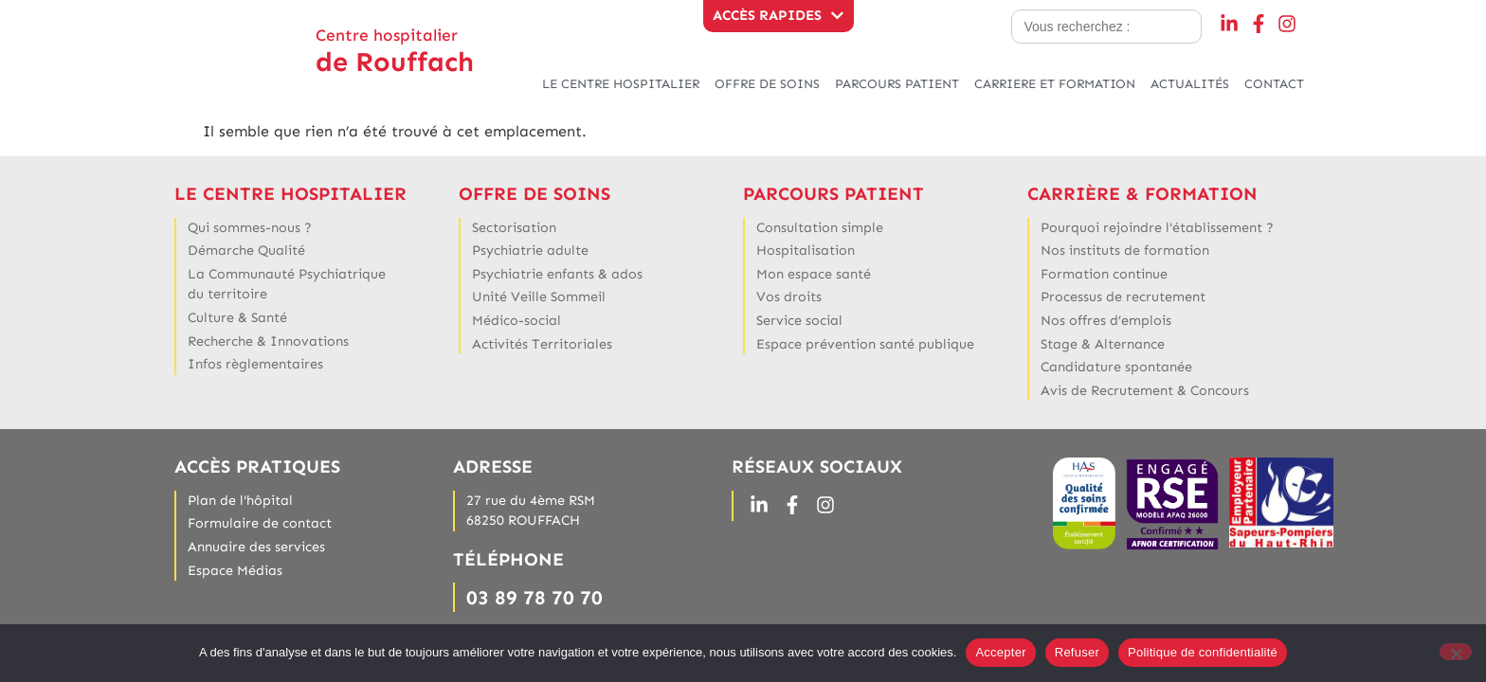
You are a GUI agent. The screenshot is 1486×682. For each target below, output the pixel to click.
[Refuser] (1456, 651)
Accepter (1000, 652)
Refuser (1077, 652)
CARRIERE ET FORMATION (1054, 84)
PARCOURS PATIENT (897, 84)
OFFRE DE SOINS (767, 84)
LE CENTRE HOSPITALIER (620, 84)
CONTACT (1274, 84)
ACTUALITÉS (1190, 84)
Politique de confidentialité (1203, 652)
